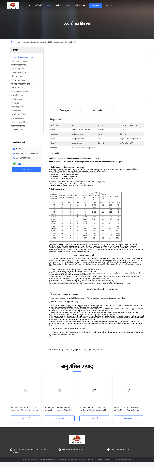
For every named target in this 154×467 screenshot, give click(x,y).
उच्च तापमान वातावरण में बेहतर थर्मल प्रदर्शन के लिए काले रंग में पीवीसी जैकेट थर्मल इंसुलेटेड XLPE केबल (127, 409)
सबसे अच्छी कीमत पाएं (109, 99)
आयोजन (58, 6)
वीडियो (68, 6)
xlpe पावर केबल (80, 350)
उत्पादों (49, 6)
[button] (14, 396)
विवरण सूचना (64, 110)
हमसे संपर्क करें (80, 6)
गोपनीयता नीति (34, 459)
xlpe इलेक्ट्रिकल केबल (95, 350)
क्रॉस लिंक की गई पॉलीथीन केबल (62, 350)
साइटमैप (25, 459)
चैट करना (96, 6)
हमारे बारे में (39, 6)
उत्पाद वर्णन (97, 110)
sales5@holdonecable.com (27, 153)
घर (29, 6)
